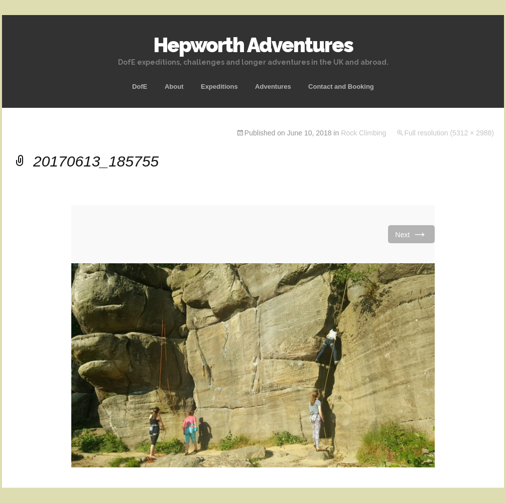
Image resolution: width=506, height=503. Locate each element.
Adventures (273, 86)
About (174, 86)
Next (411, 234)
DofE (139, 86)
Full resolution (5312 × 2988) (449, 133)
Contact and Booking (341, 86)
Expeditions (219, 86)
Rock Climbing (363, 133)
